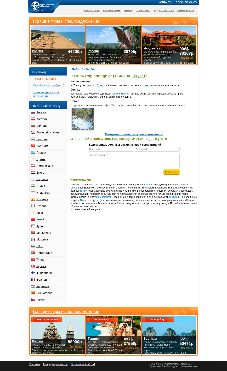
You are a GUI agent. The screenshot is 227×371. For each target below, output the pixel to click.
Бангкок (148, 184)
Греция (41, 152)
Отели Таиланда (82, 69)
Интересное (185, 10)
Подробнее (76, 346)
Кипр (39, 212)
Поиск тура (92, 10)
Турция (41, 266)
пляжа (146, 85)
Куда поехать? (164, 10)
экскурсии (174, 197)
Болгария (42, 125)
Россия (41, 112)
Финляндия (44, 273)
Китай (40, 219)
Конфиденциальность (55, 364)
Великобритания (47, 132)
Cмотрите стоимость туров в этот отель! (134, 134)
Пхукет (138, 76)
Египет (41, 172)
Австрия (42, 119)
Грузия (41, 159)
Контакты (165, 2)
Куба (39, 226)
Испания (42, 199)
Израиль (42, 179)
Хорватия (42, 286)
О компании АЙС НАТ (83, 364)
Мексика (42, 239)
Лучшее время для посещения (46, 94)
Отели (128, 10)
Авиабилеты (112, 10)
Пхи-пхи (84, 200)
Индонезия (43, 192)
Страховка (143, 10)
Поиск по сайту (186, 2)
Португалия (44, 253)
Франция (42, 279)
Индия (40, 186)
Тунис (40, 259)
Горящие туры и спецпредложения (66, 311)
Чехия (40, 299)
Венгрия (42, 139)
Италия (41, 206)
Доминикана (44, 166)
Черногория (44, 293)
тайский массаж (120, 93)
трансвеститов (103, 197)
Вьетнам (42, 146)
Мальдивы (43, 232)
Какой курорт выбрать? (49, 85)
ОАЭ (39, 246)
